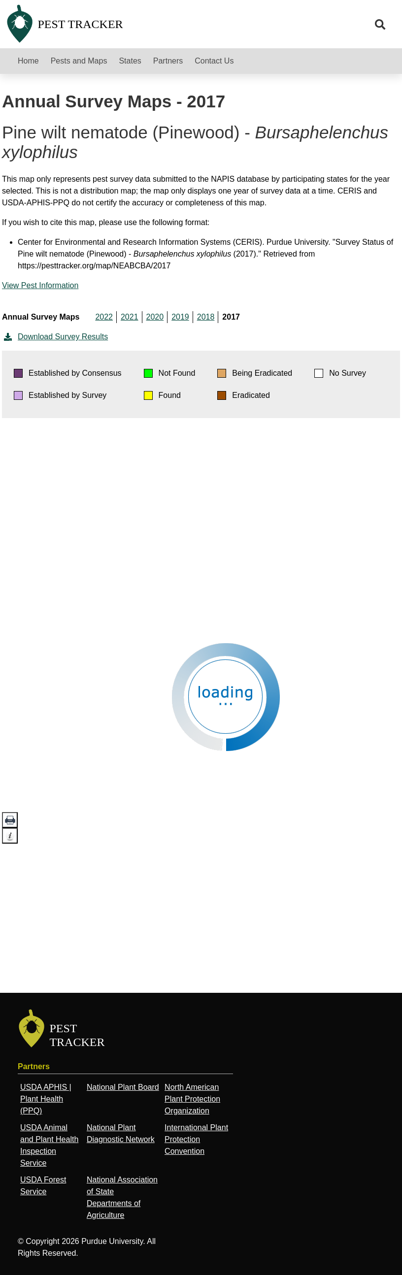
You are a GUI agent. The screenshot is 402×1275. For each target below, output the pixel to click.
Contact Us (214, 61)
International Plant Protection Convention (196, 1139)
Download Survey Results (55, 337)
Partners (168, 61)
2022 (104, 317)
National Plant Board (123, 1087)
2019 (180, 317)
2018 (206, 317)
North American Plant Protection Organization (192, 1099)
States (130, 61)
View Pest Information (40, 285)
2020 (155, 317)
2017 (231, 317)
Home (28, 61)
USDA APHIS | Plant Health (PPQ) (45, 1099)
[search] (380, 24)
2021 (129, 317)
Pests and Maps (79, 61)
